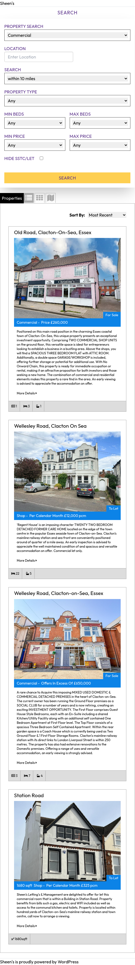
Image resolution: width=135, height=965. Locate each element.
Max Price (81, 136)
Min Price (14, 136)
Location (15, 48)
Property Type (20, 91)
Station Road (29, 795)
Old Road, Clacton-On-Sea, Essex (52, 232)
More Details (27, 393)
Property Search (23, 26)
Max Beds (80, 114)
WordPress (68, 961)
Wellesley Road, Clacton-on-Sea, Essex (58, 593)
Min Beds (14, 114)
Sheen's (7, 3)
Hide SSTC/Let (19, 158)
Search (12, 69)
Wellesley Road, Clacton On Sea (50, 426)
